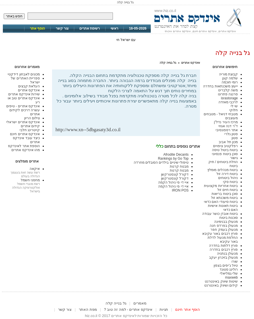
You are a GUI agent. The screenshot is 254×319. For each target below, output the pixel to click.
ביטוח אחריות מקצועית (221, 186)
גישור (234, 158)
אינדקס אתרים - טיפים (23, 106)
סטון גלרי (231, 134)
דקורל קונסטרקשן (175, 174)
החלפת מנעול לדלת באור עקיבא (223, 240)
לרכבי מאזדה (228, 102)
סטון (235, 138)
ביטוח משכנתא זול (224, 198)
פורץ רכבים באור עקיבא (220, 234)
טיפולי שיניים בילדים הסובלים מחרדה (161, 162)
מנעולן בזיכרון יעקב (223, 258)
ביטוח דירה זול (227, 174)
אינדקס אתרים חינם (25, 134)
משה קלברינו (228, 90)
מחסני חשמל (30, 180)
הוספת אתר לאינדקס (24, 146)
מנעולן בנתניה (227, 254)
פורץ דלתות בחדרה (223, 246)
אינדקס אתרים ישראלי (23, 122)
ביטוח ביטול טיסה (225, 150)
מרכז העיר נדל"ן (226, 122)
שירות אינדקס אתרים (24, 94)
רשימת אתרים (89, 28)
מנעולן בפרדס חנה (224, 226)
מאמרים (139, 303)
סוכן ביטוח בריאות (225, 194)
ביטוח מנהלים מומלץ (222, 170)
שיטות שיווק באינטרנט (221, 281)
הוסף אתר (37, 28)
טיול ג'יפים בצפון (226, 265)
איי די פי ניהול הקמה (173, 182)
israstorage (229, 98)
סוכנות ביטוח (228, 218)
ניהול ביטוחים (228, 178)
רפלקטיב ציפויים (225, 146)
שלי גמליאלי (229, 273)
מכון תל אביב (228, 142)
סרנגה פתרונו (228, 94)
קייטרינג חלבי (30, 130)
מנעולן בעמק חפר (224, 230)
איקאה (35, 169)
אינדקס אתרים (190, 62)
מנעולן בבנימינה (226, 222)
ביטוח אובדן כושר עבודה (220, 214)
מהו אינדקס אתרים (25, 150)
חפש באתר (14, 16)
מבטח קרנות (179, 166)
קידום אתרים (30, 126)
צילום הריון (32, 118)
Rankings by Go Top (173, 158)
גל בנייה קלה (168, 62)
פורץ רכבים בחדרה (224, 250)
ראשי (114, 28)
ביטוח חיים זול (227, 190)
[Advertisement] (130, 118)
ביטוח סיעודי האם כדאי (221, 202)
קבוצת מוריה (228, 74)
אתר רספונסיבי (227, 130)
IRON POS (180, 190)
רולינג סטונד (229, 269)
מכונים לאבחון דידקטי (24, 74)
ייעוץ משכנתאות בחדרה (220, 86)
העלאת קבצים (29, 86)
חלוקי (233, 110)
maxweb (231, 277)
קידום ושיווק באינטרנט (221, 285)
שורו (235, 262)
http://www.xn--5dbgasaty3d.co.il (88, 129)
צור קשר (62, 28)
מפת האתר (88, 309)
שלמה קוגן (230, 78)
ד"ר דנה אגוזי (228, 126)
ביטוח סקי (230, 182)
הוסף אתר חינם (187, 309)
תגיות (164, 309)
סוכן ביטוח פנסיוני (225, 154)
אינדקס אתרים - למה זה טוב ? (128, 309)
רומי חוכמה (230, 82)
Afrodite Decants (176, 155)
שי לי (234, 106)
